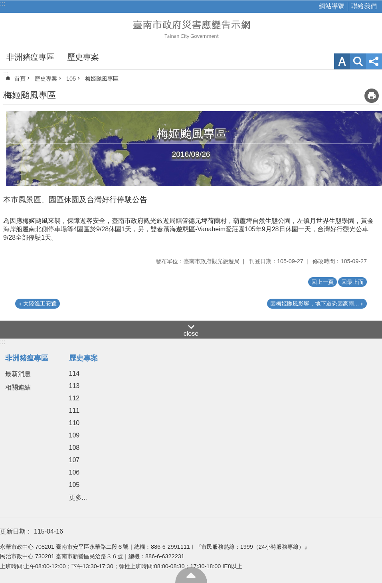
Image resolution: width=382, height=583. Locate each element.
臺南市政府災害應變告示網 (191, 29)
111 (74, 410)
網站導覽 (331, 6)
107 (74, 460)
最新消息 (18, 373)
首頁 (20, 78)
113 (74, 385)
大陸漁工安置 (40, 303)
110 (74, 423)
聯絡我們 (364, 6)
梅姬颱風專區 (102, 78)
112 (74, 398)
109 (74, 435)
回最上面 (191, 575)
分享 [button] (374, 61)
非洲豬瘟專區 (30, 57)
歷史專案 (83, 57)
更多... (78, 497)
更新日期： (16, 531)
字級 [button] (342, 61)
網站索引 (358, 61)
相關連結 (18, 387)
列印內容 (371, 96)
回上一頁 (322, 282)
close (191, 333)
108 (74, 447)
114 (74, 373)
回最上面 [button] (352, 282)
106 (74, 472)
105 (71, 78)
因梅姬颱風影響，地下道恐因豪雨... (314, 303)
